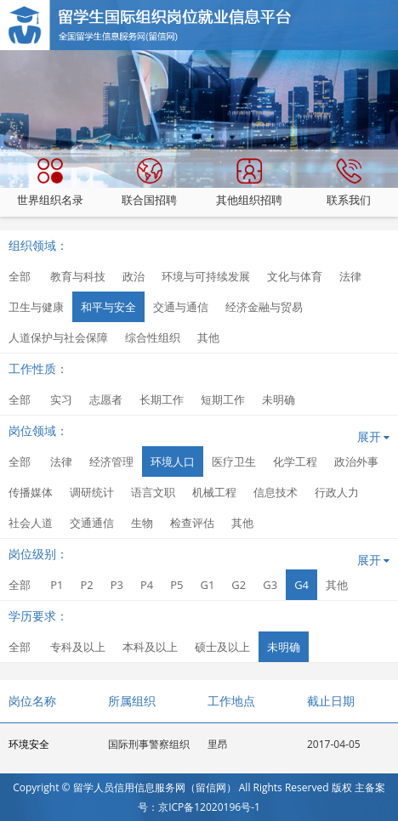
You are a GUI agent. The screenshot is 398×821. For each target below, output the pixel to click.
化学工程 (295, 461)
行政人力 (337, 492)
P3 (117, 584)
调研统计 (92, 492)
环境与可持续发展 (206, 276)
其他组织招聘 (249, 182)
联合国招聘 (149, 182)
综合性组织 (152, 337)
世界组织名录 (50, 182)
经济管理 (111, 461)
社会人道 (31, 522)
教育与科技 (77, 276)
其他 (208, 337)
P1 (56, 584)
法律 (350, 276)
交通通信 (92, 522)
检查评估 (192, 522)
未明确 (278, 399)
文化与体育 (294, 276)
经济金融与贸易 (264, 306)
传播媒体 (31, 492)
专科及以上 (77, 646)
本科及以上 (150, 646)
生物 (142, 522)
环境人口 (173, 461)
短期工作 (223, 399)
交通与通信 (180, 306)
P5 (176, 584)
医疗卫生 (234, 461)
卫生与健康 (36, 306)
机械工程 (214, 492)
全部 (20, 276)
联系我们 (349, 182)
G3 (270, 584)
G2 (238, 584)
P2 (86, 584)
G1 (207, 584)
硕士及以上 (222, 646)
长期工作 (161, 399)
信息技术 (275, 492)
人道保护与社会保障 (58, 337)
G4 (301, 584)
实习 (61, 399)
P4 (146, 584)
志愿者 (105, 399)
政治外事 (356, 461)
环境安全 (29, 744)
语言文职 (153, 492)
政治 (133, 276)
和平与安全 (108, 306)
